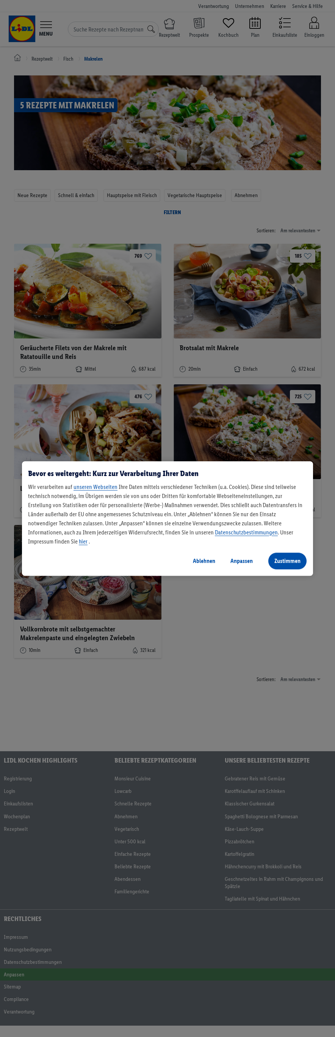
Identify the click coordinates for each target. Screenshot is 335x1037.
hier (83, 541)
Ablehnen (204, 560)
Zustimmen (287, 560)
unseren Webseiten (95, 486)
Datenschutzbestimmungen (246, 532)
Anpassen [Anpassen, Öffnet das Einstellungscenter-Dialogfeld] (241, 560)
